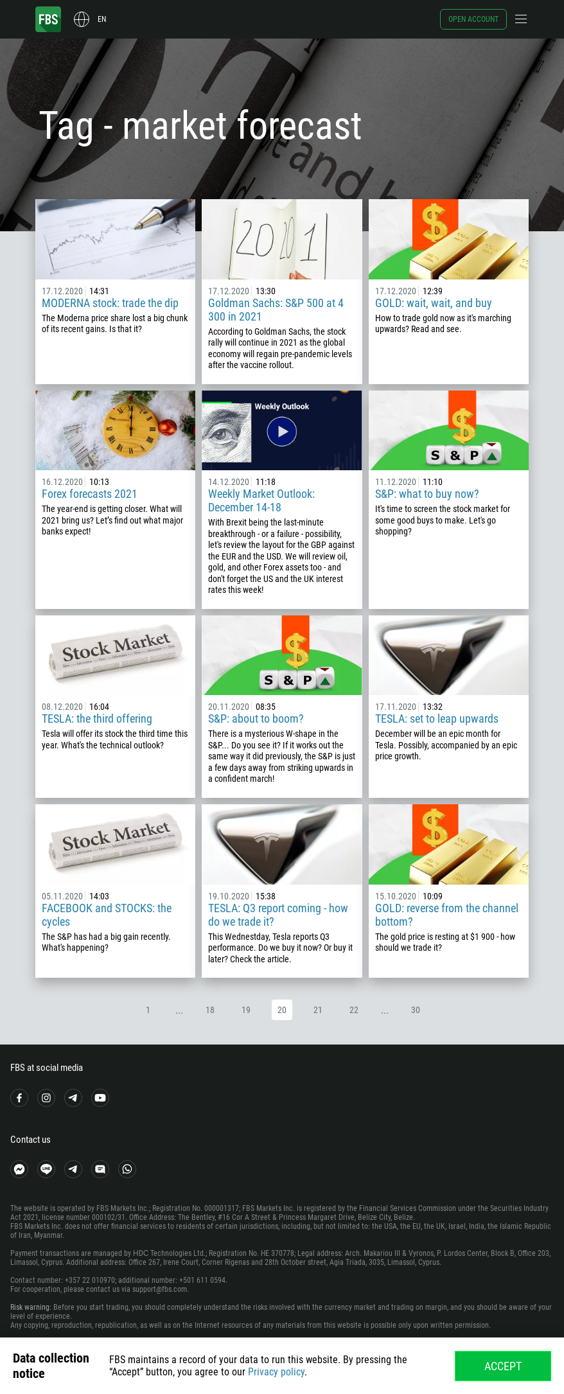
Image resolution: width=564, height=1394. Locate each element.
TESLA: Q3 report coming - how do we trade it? (278, 914)
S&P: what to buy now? (427, 493)
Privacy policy (276, 1372)
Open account (473, 19)
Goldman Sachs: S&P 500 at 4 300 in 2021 (276, 309)
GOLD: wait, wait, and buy (433, 303)
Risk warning (29, 1307)
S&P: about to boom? (256, 718)
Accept (503, 1366)
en (102, 19)
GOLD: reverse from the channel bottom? (446, 914)
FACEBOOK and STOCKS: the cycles (107, 914)
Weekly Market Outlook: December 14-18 (261, 500)
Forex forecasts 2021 (89, 493)
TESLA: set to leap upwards (436, 718)
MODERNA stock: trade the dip (110, 303)
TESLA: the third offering (97, 718)
